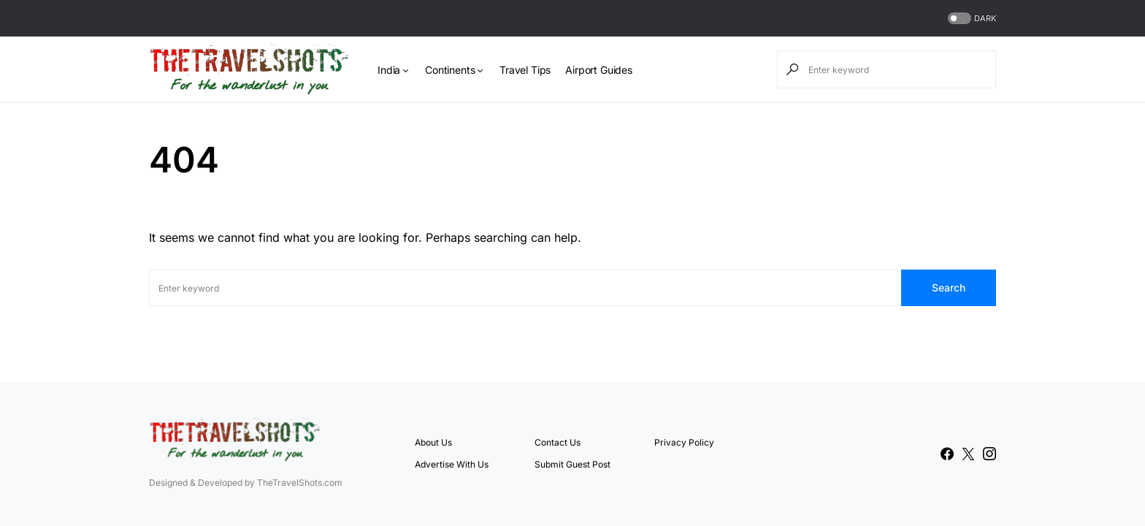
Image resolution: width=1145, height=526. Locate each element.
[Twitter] (968, 453)
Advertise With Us (452, 464)
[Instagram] (989, 453)
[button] (970, 18)
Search (948, 287)
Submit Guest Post (572, 464)
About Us (433, 442)
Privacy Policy (684, 442)
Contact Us (558, 442)
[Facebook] (947, 453)
